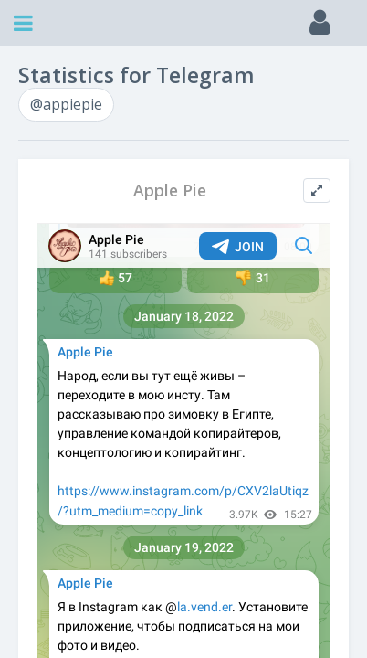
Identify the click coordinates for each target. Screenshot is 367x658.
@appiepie (66, 104)
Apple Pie (169, 190)
